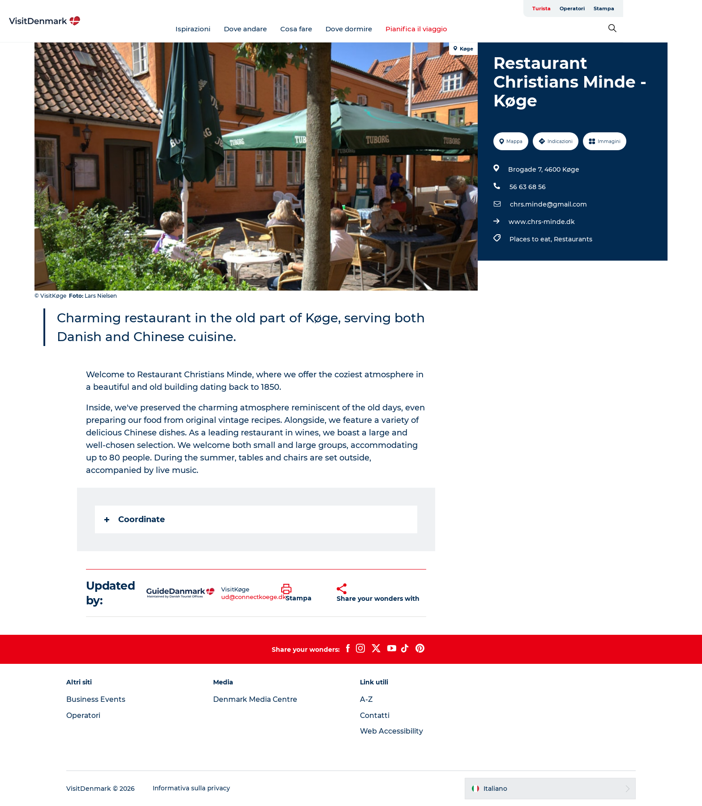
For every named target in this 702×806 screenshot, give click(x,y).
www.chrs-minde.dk (541, 222)
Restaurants (572, 239)
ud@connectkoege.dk (254, 596)
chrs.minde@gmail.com (547, 204)
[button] (302, 593)
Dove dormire (388, 29)
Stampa (656, 8)
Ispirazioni (232, 29)
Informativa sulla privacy (199, 789)
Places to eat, (531, 239)
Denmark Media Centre (260, 699)
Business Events (103, 699)
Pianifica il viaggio (456, 29)
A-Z (366, 699)
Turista (594, 8)
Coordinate (135, 519)
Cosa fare (336, 29)
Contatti (375, 715)
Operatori (624, 8)
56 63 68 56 (527, 187)
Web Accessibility (391, 731)
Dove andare (285, 29)
